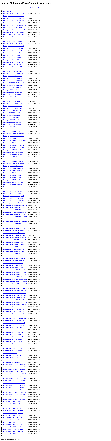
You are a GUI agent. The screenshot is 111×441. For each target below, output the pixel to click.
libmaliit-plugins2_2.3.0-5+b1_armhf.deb (13, 156)
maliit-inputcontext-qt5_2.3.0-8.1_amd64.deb (14, 364)
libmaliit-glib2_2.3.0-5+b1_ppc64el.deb (13, 103)
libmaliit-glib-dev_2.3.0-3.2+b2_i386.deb (13, 23)
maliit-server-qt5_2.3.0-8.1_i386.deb (12, 408)
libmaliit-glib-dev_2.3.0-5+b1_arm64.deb (13, 36)
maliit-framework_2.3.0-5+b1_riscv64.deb (13, 346)
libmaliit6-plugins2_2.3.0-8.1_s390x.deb (13, 203)
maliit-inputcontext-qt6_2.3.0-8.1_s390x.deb (14, 399)
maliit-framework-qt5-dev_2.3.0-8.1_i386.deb (14, 276)
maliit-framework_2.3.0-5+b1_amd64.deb (13, 332)
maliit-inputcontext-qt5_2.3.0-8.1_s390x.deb (14, 380)
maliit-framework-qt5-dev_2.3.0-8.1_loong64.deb (15, 279)
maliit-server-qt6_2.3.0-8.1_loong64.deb (13, 429)
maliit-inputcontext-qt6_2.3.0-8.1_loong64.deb (14, 392)
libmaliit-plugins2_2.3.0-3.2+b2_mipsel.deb (14, 143)
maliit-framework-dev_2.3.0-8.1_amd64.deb (14, 244)
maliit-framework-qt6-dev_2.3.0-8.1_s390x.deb (14, 304)
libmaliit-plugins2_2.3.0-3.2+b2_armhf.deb (13, 136)
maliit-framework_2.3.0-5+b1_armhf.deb (13, 339)
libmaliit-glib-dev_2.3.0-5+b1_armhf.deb (13, 41)
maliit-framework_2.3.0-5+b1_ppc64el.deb (13, 343)
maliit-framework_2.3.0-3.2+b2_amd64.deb (13, 306)
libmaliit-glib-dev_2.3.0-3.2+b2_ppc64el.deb (14, 29)
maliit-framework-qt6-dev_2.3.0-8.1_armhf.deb (14, 293)
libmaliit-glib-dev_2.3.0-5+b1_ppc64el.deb (13, 46)
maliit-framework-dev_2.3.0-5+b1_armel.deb (14, 230)
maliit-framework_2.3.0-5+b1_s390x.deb (13, 348)
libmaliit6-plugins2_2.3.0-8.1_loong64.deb (13, 196)
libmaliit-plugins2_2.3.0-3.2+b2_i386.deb (13, 138)
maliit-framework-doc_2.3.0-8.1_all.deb (13, 267)
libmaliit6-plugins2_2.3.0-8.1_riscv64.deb (13, 200)
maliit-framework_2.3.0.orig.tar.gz (11, 362)
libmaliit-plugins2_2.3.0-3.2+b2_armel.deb (13, 133)
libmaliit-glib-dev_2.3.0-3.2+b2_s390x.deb (13, 32)
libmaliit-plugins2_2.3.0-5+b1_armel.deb (13, 154)
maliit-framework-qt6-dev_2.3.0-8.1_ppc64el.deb (15, 300)
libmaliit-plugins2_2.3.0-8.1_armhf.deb (12, 173)
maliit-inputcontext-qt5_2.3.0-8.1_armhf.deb (14, 369)
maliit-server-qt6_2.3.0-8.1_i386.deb (12, 426)
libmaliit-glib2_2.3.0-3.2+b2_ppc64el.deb (13, 87)
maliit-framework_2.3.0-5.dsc (10, 353)
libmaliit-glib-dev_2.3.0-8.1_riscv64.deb (13, 66)
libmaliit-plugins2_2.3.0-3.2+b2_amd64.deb (14, 129)
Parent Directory (7, 11)
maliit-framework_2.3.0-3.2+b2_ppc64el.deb (14, 323)
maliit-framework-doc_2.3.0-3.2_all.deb (13, 263)
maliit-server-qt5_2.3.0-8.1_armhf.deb (12, 406)
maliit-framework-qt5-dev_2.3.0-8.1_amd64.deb (15, 270)
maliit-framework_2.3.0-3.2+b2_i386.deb (13, 316)
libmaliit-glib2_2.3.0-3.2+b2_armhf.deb (12, 78)
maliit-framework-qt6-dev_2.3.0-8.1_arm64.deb (14, 290)
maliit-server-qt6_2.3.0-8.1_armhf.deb (12, 424)
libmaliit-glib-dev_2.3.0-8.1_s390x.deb (12, 69)
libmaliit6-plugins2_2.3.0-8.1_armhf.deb (13, 191)
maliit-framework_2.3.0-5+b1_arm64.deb (13, 334)
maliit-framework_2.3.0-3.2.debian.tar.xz (13, 327)
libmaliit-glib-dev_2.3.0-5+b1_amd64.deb (13, 34)
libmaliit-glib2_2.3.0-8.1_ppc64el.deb (12, 122)
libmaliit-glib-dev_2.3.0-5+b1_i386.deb (12, 43)
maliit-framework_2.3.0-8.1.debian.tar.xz (13, 355)
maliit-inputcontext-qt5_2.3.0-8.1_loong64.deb (14, 373)
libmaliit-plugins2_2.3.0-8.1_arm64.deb (12, 170)
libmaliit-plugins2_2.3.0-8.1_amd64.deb (13, 168)
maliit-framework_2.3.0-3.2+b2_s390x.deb (13, 325)
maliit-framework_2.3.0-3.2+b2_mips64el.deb (14, 318)
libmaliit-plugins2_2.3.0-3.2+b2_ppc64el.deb (14, 145)
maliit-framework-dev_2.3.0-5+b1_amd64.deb (14, 226)
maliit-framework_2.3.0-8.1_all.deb (11, 360)
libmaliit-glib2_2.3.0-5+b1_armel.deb (12, 96)
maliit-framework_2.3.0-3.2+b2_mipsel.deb (13, 320)
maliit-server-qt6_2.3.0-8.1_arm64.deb (12, 422)
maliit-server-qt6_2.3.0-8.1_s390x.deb (12, 436)
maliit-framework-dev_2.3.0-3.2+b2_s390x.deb (14, 223)
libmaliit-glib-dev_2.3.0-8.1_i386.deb (12, 59)
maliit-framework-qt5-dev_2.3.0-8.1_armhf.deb (14, 274)
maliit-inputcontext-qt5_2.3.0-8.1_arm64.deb (14, 366)
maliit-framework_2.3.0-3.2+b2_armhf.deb (13, 313)
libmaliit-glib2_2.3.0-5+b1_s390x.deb (12, 108)
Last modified (32, 7)
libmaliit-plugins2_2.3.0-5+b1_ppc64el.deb (13, 161)
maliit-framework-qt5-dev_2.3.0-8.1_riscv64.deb (15, 283)
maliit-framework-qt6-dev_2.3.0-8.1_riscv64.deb (15, 302)
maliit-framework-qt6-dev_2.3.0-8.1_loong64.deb (15, 297)
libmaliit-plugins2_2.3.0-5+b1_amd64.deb (13, 149)
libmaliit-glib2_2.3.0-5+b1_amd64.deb (12, 92)
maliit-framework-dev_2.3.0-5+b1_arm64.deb (14, 228)
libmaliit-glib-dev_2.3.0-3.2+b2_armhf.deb (13, 20)
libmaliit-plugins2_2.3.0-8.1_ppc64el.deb (13, 179)
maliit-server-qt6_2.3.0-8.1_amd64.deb (12, 420)
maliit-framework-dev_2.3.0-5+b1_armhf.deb (14, 233)
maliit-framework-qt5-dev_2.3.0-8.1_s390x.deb (14, 286)
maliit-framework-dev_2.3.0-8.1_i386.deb (13, 251)
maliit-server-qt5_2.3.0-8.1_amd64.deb (12, 401)
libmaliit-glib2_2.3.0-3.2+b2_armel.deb (12, 76)
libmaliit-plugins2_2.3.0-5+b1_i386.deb (13, 159)
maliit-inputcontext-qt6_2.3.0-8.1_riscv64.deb (14, 396)
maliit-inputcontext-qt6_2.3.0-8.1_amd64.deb (14, 383)
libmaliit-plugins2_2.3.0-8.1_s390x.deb (12, 184)
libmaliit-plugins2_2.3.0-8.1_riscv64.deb (13, 182)
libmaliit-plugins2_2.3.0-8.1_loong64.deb (13, 177)
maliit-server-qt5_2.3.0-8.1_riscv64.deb (12, 415)
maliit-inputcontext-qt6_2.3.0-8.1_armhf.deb (14, 387)
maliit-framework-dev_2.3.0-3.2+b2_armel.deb (14, 209)
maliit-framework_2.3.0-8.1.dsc (10, 357)
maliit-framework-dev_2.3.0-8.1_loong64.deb (14, 253)
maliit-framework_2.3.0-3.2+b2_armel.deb (13, 311)
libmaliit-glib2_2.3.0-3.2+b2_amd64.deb (13, 71)
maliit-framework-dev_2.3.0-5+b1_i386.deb (14, 235)
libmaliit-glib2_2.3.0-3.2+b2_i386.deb (12, 80)
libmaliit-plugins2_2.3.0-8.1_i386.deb (12, 175)
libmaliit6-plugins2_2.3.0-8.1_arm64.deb (13, 189)
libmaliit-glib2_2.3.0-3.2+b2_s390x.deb (12, 89)
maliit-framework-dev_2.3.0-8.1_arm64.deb (14, 246)
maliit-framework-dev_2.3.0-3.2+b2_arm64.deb (14, 207)
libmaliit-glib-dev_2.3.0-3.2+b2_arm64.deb (13, 16)
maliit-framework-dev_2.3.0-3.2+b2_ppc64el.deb (15, 221)
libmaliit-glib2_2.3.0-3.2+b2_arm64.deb (13, 73)
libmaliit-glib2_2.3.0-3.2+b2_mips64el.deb (13, 83)
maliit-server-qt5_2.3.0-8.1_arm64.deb (12, 403)
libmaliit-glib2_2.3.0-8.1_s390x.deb (12, 126)
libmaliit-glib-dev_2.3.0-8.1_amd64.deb (13, 53)
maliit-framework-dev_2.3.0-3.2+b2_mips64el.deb (15, 216)
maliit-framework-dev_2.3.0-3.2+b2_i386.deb (14, 214)
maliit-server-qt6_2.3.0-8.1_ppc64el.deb (13, 431)
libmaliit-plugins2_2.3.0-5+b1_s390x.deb (13, 166)
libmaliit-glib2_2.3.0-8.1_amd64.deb (12, 110)
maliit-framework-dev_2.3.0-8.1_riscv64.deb (14, 258)
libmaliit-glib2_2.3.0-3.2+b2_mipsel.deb (13, 85)
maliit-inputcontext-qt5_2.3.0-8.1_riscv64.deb (14, 378)
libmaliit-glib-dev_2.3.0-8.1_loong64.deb (13, 62)
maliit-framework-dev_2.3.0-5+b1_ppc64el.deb (14, 237)
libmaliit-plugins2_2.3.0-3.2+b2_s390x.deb (13, 147)
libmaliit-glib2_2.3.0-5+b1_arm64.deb (12, 94)
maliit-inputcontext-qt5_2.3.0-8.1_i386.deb (13, 371)
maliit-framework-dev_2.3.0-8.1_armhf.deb (13, 249)
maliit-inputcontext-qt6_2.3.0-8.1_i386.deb (13, 390)
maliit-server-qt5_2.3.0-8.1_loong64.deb (13, 410)
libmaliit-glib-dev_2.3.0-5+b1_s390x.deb (13, 50)
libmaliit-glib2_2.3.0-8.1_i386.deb (11, 117)
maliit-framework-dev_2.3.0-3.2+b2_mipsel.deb (15, 219)
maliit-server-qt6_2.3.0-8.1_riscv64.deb (12, 433)
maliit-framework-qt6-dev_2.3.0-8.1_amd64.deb (15, 288)
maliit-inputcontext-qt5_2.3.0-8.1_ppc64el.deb (14, 376)
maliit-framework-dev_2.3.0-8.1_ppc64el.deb (14, 256)
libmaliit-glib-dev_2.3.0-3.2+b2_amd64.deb (13, 13)
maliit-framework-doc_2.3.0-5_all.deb (12, 265)
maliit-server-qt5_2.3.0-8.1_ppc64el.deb (13, 413)
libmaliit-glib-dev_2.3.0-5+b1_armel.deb (13, 39)
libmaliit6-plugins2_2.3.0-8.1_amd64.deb (13, 186)
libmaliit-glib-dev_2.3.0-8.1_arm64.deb (12, 55)
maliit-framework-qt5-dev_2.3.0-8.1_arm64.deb (14, 272)
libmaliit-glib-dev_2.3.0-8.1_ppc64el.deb (13, 64)
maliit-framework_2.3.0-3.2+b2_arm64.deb (13, 309)
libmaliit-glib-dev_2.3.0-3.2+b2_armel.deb (13, 18)
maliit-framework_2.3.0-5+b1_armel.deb (13, 336)
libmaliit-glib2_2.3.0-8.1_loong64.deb (12, 119)
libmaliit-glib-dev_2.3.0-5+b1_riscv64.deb (13, 48)
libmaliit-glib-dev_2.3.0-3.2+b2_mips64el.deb (14, 25)
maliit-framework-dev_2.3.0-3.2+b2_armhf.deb (14, 212)
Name (15, 7)
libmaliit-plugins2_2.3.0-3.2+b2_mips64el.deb (14, 140)
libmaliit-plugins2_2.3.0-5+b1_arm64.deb (13, 152)
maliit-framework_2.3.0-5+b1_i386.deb (12, 341)
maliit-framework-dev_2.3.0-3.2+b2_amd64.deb (15, 205)
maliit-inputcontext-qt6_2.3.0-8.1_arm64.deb (14, 385)
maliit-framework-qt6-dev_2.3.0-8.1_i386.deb (14, 295)
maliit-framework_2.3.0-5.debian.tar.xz (12, 350)
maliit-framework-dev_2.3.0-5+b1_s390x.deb (14, 242)
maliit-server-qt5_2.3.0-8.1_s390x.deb (12, 417)
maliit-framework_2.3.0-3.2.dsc (10, 330)
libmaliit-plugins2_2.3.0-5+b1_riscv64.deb (13, 163)
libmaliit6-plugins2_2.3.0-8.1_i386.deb (12, 193)
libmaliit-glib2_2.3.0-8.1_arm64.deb (12, 113)
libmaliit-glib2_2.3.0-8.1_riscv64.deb (12, 124)
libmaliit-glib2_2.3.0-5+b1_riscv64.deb (12, 106)
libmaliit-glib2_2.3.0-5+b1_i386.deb (12, 101)
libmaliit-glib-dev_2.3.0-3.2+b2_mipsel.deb (13, 27)
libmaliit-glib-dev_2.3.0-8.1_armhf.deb (12, 57)
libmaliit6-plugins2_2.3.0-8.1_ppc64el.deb (13, 198)
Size (39, 7)
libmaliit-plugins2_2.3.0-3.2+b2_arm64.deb (13, 131)
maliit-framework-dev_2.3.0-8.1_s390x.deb (13, 260)
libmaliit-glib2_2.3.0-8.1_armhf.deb (12, 115)
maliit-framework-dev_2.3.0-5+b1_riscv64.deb (14, 240)
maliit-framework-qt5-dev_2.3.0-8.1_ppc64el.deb (15, 281)
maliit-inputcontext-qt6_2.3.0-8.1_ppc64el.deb (14, 394)
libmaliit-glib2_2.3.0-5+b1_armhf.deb (12, 99)
